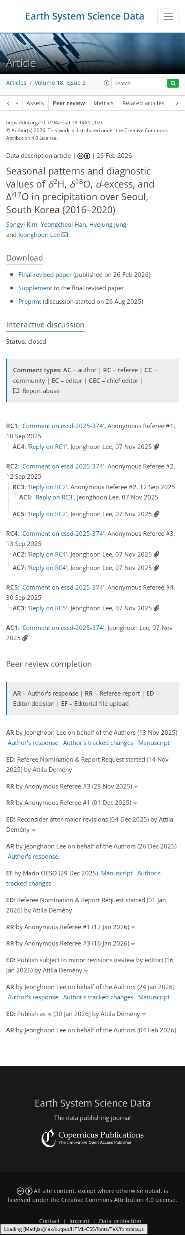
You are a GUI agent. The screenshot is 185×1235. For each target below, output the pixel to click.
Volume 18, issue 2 (60, 82)
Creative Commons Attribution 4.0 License (118, 1200)
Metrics (103, 103)
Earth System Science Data (84, 16)
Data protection (120, 1221)
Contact (49, 1221)
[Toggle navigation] (168, 16)
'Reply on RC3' (54, 497)
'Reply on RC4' (47, 554)
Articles (16, 82)
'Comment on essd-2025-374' (62, 426)
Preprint (29, 301)
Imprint (79, 1221)
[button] (107, 82)
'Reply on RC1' (47, 446)
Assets (35, 103)
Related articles (143, 103)
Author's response (33, 742)
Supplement (35, 288)
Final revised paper (45, 274)
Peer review (69, 103)
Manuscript (154, 742)
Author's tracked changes (98, 742)
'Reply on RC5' (47, 608)
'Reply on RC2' (47, 487)
